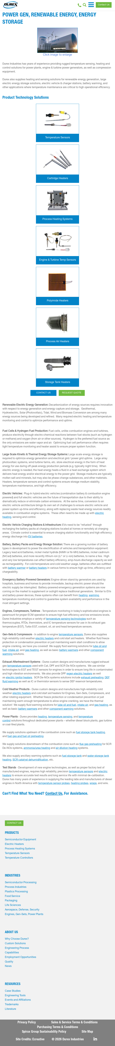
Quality (9, 962)
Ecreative (38, 1039)
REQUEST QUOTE (71, 393)
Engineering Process (17, 948)
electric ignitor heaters (19, 678)
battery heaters (38, 568)
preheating (97, 678)
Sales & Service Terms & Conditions (74, 1022)
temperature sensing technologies (66, 619)
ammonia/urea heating (37, 748)
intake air (13, 650)
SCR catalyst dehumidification (30, 760)
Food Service (12, 896)
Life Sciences (13, 905)
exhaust (85, 678)
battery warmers (68, 650)
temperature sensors (71, 635)
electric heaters (44, 638)
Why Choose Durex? (17, 939)
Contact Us (103, 5)
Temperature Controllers (19, 858)
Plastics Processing (16, 892)
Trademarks (12, 1004)
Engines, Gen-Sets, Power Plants (24, 914)
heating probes (79, 783)
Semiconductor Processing (20, 882)
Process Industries (15, 887)
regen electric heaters (79, 674)
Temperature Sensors (17, 853)
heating (83, 595)
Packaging (11, 901)
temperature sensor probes (54, 783)
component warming (61, 709)
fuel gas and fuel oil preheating (25, 736)
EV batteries (35, 537)
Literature (10, 1009)
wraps (93, 783)
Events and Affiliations (18, 1000)
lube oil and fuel (67, 705)
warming (94, 595)
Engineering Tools (15, 995)
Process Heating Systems (20, 849)
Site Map (87, 1032)
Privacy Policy (27, 1022)
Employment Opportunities (20, 957)
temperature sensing (60, 717)
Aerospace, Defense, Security (22, 910)
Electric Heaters (14, 844)
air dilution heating (66, 748)
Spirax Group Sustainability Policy (44, 1032)
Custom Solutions (15, 943)
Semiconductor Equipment (20, 840)
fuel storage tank (72, 756)
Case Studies (12, 991)
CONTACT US (43, 393)
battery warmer (17, 568)
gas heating (32, 650)
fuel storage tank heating (90, 732)
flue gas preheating (90, 744)
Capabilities (12, 953)
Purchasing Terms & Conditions (57, 1027)
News (8, 966)
